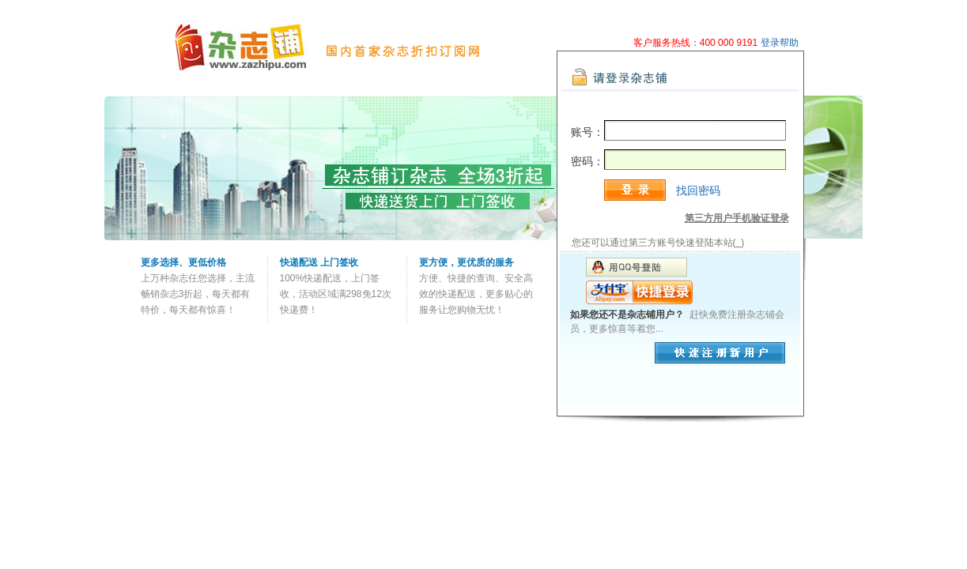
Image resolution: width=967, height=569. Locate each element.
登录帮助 (780, 42)
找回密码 (698, 190)
